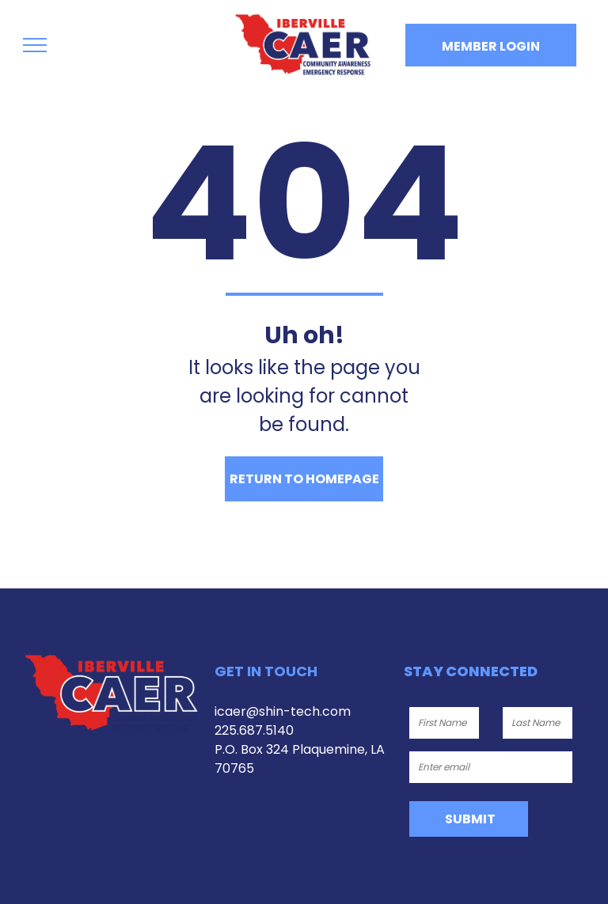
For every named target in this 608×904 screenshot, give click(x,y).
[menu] (34, 45)
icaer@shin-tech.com (283, 711)
